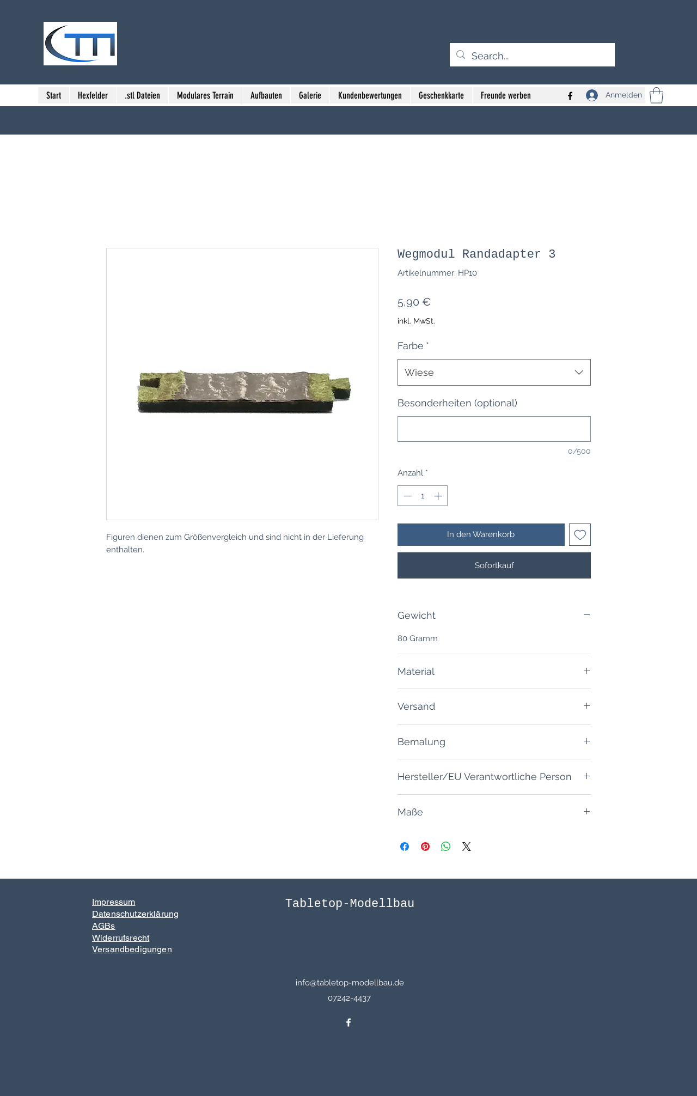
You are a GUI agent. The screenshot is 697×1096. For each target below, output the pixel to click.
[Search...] (532, 56)
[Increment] (439, 496)
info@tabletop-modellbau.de (350, 983)
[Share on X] (466, 846)
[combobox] (494, 372)
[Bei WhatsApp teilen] (446, 846)
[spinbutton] (423, 496)
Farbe (413, 345)
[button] (656, 95)
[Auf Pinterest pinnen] (425, 846)
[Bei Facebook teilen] (404, 846)
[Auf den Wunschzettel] (580, 534)
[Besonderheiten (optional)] (494, 429)
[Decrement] (406, 496)
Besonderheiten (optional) (457, 403)
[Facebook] (348, 1022)
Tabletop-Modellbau (350, 904)
